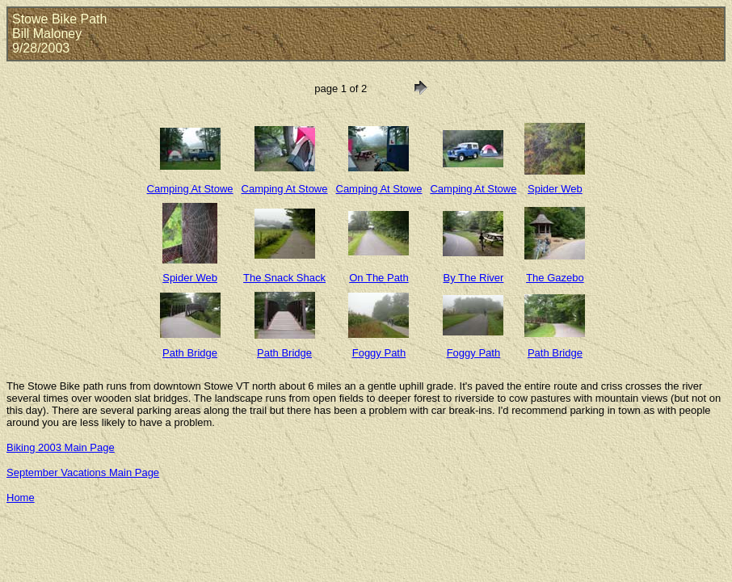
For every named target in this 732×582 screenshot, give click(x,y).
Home (20, 497)
